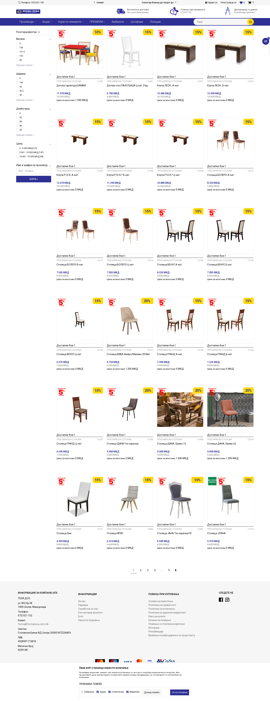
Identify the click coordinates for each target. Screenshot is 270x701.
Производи (37, 28)
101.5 (22, 77)
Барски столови (27, 46)
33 (20, 143)
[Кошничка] (251, 2)
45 (20, 85)
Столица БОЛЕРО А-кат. (221, 200)
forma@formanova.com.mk (33, 649)
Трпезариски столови (31, 42)
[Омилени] (242, 2)
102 (21, 81)
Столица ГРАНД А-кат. (170, 379)
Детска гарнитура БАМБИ (71, 111)
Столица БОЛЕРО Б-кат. (70, 290)
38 (20, 147)
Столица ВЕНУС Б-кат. (219, 290)
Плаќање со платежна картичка (166, 649)
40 (20, 151)
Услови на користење (160, 626)
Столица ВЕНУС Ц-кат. (69, 379)
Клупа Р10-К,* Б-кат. (118, 200)
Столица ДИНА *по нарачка (122, 469)
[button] (224, 22)
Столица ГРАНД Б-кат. (220, 379)
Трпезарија (51, 28)
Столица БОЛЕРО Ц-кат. (120, 290)
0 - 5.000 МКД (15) (28, 174)
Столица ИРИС (115, 559)
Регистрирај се (228, 2)
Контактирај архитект (90, 638)
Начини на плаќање (159, 645)
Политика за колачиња (161, 634)
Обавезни (89, 692)
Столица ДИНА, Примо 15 (171, 469)
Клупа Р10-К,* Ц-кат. (168, 200)
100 (21, 73)
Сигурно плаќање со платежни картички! (135, 2)
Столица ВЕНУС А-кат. (169, 290)
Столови (64, 28)
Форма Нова (22, 28)
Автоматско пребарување (136, 34)
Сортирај (158, 34)
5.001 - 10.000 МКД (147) (31, 178)
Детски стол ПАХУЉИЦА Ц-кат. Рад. (127, 111)
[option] (135, 2)
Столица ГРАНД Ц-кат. (69, 469)
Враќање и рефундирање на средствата (171, 661)
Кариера (83, 630)
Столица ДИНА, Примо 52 (221, 469)
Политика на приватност (162, 630)
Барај (34, 204)
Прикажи (215, 34)
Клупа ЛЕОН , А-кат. (168, 111)
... (162, 595)
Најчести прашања (89, 645)
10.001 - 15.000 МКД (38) (31, 182)
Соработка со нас (88, 634)
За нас (81, 626)
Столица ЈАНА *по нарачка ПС (174, 559)
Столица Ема (63, 559)
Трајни (103, 692)
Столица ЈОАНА (216, 559)
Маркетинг (134, 692)
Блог (81, 642)
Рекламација (155, 657)
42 (20, 112)
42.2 (21, 116)
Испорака (153, 653)
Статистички (118, 692)
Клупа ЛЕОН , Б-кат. (218, 111)
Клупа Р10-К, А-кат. (67, 200)
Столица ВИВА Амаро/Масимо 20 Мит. (129, 379)
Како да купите (156, 642)
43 (20, 120)
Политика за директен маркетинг (167, 638)
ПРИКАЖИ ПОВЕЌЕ (90, 684)
